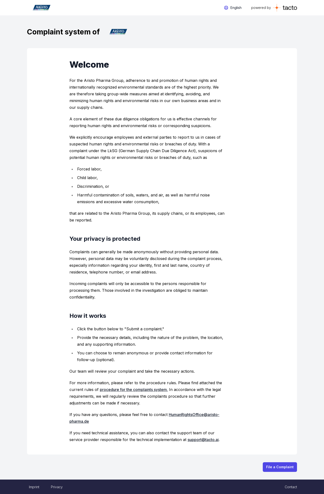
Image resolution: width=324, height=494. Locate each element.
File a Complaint (280, 467)
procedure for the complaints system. (134, 389)
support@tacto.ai (203, 439)
